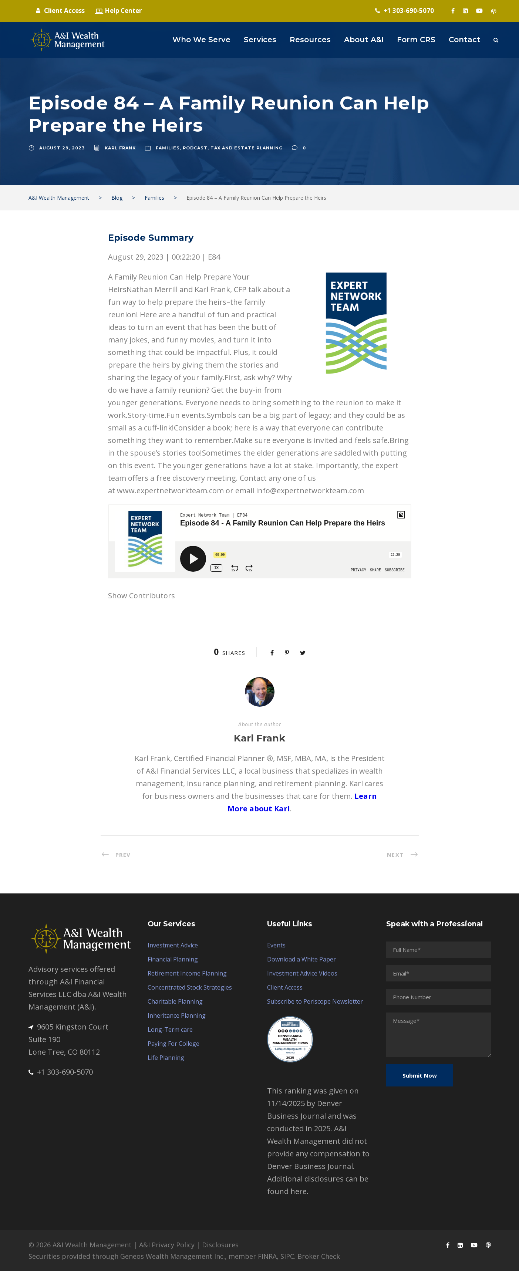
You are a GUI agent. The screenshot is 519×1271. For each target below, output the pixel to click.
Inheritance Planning (177, 1015)
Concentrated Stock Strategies (190, 987)
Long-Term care (170, 1029)
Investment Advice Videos (302, 973)
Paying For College (173, 1044)
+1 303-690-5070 (60, 1072)
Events (276, 945)
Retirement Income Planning (187, 973)
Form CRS (416, 39)
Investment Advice (173, 945)
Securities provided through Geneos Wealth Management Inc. (126, 1256)
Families (168, 148)
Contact (465, 39)
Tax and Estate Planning (246, 148)
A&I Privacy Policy (167, 1244)
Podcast (195, 148)
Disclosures (220, 1244)
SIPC (287, 1256)
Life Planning (166, 1058)
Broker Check (318, 1256)
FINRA (267, 1256)
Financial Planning (173, 959)
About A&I (364, 39)
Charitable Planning (175, 1001)
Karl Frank (120, 148)
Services (260, 39)
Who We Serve (201, 39)
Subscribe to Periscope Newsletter (315, 1001)
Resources (310, 39)
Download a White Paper (301, 959)
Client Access (285, 987)
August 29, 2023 (62, 148)
